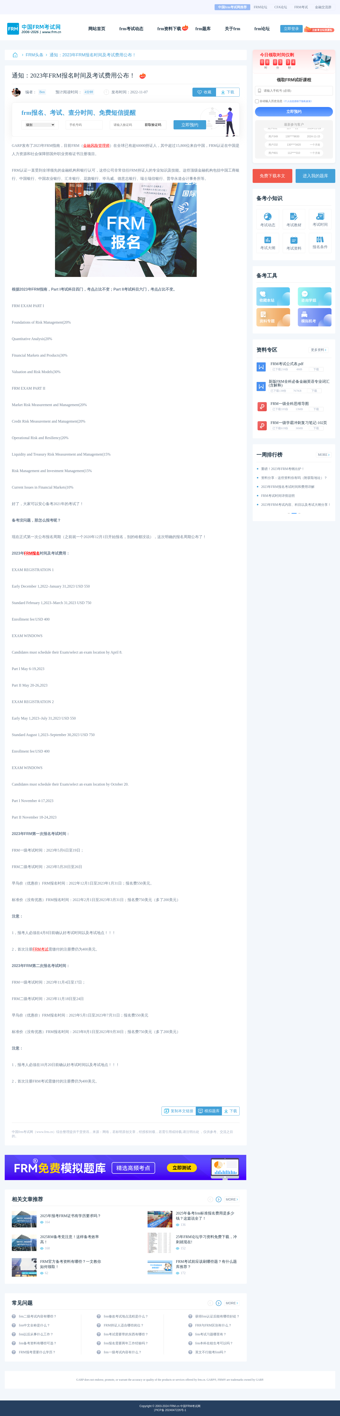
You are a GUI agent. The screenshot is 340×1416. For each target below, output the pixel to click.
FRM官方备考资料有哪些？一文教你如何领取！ (70, 1264)
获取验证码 (153, 125)
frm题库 (203, 28)
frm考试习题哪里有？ (210, 1334)
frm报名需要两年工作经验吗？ (126, 1343)
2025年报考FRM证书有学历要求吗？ (70, 1216)
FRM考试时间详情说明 (278, 496)
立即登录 (291, 29)
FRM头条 (32, 55)
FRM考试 (301, 7)
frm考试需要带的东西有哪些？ (126, 1334)
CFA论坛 (280, 7)
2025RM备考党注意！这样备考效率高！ (69, 1239)
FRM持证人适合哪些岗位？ (124, 1325)
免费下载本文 (272, 175)
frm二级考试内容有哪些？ (38, 1316)
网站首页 (96, 28)
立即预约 (189, 125)
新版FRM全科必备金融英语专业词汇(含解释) (299, 383)
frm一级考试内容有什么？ (122, 1352)
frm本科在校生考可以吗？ (214, 1343)
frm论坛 (262, 28)
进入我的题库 (315, 175)
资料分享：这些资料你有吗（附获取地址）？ (294, 478)
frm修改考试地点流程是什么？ (126, 1316)
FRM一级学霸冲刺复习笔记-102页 (299, 423)
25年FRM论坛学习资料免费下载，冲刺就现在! (206, 1239)
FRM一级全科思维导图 (290, 404)
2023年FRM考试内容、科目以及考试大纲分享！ (296, 504)
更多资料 (318, 350)
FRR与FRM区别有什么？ (213, 1325)
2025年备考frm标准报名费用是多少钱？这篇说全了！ (205, 1215)
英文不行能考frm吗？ (210, 1352)
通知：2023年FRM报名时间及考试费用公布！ (91, 55)
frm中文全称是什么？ (34, 1325)
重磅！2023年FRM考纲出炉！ (283, 469)
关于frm (232, 28)
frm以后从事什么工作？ (36, 1334)
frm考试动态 (131, 28)
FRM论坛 (261, 7)
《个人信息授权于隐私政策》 (297, 101)
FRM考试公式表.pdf (287, 364)
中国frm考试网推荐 (232, 7)
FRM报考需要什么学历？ (37, 1352)
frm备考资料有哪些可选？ (38, 1343)
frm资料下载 (169, 28)
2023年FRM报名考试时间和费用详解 (287, 487)
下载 (316, 369)
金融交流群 (323, 7)
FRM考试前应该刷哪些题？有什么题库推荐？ (206, 1264)
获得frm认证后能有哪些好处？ (217, 1316)
